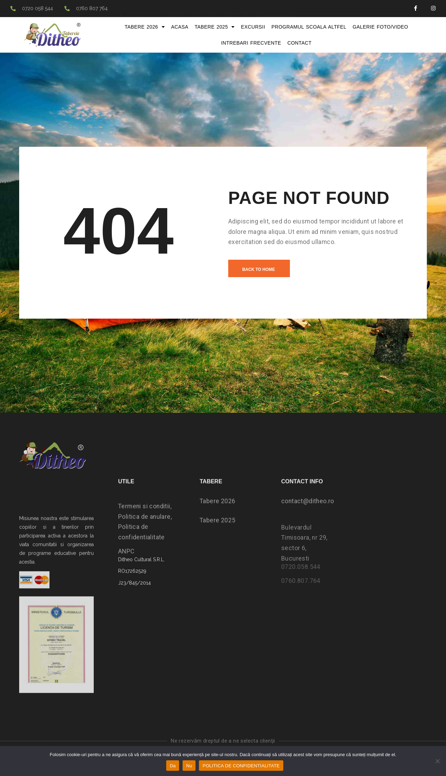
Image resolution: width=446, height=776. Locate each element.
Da (173, 765)
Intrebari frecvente (251, 43)
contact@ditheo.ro (307, 513)
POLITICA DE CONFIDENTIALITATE (240, 765)
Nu (189, 765)
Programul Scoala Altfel (308, 27)
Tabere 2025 (214, 27)
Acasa (179, 27)
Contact (299, 43)
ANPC (126, 563)
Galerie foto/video (380, 27)
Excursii (253, 27)
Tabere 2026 (145, 27)
